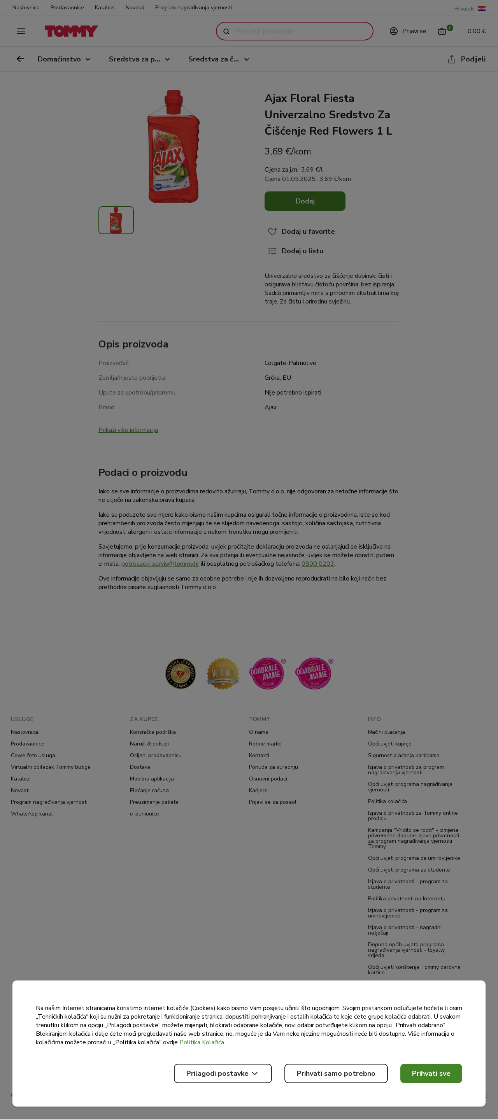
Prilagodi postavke (223, 1073)
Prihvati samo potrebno (336, 1073)
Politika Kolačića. (202, 1042)
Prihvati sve (431, 1073)
